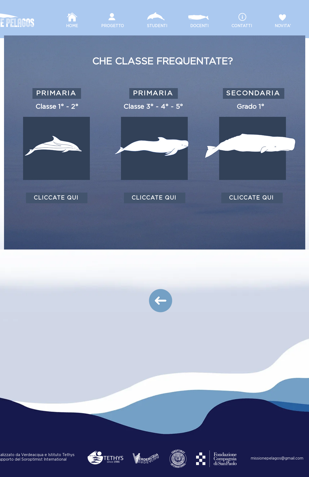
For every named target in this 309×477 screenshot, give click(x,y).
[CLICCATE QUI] (56, 198)
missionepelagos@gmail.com (277, 458)
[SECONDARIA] (253, 93)
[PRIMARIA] (56, 93)
